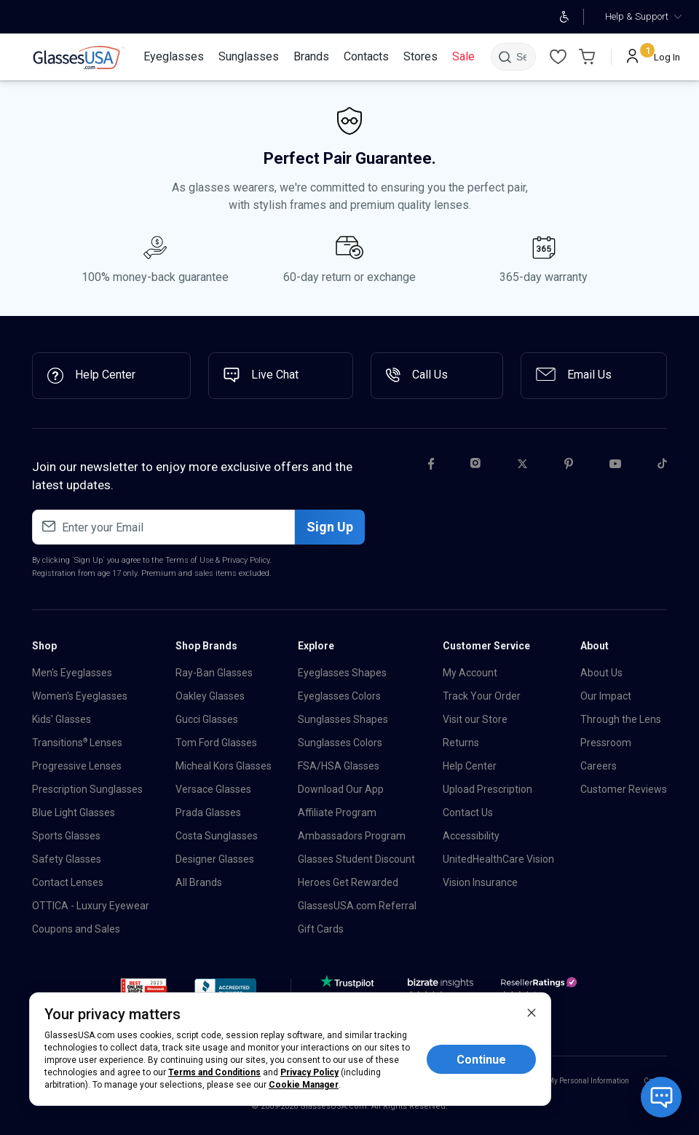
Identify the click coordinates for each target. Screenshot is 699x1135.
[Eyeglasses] (173, 56)
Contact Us (468, 812)
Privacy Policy (245, 560)
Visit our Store (475, 719)
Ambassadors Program (352, 836)
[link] (79, 57)
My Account (470, 673)
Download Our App (341, 789)
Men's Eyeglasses (72, 673)
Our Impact (605, 696)
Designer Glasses (214, 859)
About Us (601, 673)
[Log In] (653, 57)
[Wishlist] (558, 57)
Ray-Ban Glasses (214, 673)
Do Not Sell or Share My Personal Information (556, 1081)
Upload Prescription (487, 789)
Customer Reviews (623, 789)
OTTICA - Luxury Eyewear (90, 905)
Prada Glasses (208, 812)
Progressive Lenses (77, 766)
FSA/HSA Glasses (338, 766)
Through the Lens (620, 719)
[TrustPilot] (349, 991)
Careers (598, 766)
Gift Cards (321, 929)
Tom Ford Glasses (216, 742)
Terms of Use (189, 560)
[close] (531, 1012)
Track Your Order (482, 696)
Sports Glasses (66, 836)
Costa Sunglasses (216, 836)
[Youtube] (615, 466)
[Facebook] (431, 466)
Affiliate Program (337, 812)
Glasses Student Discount (356, 859)
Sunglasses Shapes (343, 719)
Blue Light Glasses (73, 812)
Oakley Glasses (210, 696)
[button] (143, 990)
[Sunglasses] (248, 56)
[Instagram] (475, 466)
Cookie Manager (304, 1085)
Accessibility (471, 836)
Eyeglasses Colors (339, 696)
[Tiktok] (662, 466)
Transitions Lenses (77, 742)
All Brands (198, 882)
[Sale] (463, 56)
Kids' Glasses (61, 719)
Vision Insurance (480, 882)
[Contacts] (366, 56)
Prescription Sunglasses (87, 789)
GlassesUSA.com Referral (357, 905)
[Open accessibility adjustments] (564, 17)
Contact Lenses (67, 882)
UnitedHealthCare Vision (498, 859)
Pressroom (605, 742)
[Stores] (420, 56)
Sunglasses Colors (340, 742)
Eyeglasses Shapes (342, 673)
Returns (461, 742)
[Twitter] (522, 466)
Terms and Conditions (214, 1072)
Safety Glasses (66, 859)
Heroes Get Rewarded (348, 882)
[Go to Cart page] (587, 57)
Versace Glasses (213, 789)
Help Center (470, 766)
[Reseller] (540, 991)
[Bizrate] (440, 991)
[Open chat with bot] (661, 1097)
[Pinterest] (568, 466)
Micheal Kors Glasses (223, 766)
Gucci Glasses (206, 719)
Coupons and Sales (76, 929)
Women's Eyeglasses (79, 696)
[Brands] (311, 56)
